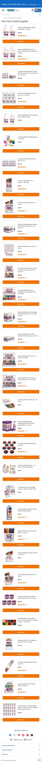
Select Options (21, 41)
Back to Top (39, 760)
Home (5, 18)
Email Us (29, 739)
